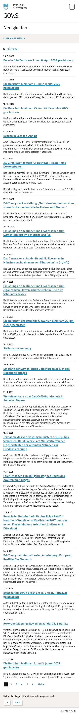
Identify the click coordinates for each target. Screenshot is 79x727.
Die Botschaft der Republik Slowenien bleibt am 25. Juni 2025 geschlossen (38, 323)
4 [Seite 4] (21, 684)
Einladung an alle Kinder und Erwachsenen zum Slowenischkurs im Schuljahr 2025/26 (33, 233)
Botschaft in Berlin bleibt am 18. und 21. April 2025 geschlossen (35, 595)
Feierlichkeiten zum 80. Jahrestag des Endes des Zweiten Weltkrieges (34, 478)
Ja (7, 702)
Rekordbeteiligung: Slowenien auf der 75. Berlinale (35, 623)
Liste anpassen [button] (14, 38)
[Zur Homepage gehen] (16, 11)
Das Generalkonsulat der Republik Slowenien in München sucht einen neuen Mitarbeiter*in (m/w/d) (36, 260)
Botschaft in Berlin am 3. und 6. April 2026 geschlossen (38, 60)
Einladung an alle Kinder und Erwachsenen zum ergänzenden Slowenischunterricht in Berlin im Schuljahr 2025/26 (33, 290)
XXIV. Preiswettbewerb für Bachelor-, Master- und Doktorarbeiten (34, 165)
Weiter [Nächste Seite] (41, 684)
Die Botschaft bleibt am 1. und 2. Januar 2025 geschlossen (31, 665)
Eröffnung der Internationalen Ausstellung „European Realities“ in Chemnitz (37, 557)
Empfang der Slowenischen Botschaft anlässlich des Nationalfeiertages (36, 371)
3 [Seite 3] (16, 684)
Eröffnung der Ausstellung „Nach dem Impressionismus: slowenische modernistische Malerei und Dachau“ (39, 205)
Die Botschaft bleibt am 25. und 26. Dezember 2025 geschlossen (35, 110)
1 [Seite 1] (5, 684)
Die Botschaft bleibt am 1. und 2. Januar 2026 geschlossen (31, 86)
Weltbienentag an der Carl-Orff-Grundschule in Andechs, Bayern (33, 398)
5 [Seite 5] (27, 684)
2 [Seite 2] (11, 684)
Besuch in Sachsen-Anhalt (20, 136)
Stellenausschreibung (17, 348)
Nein (17, 702)
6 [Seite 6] (32, 684)
